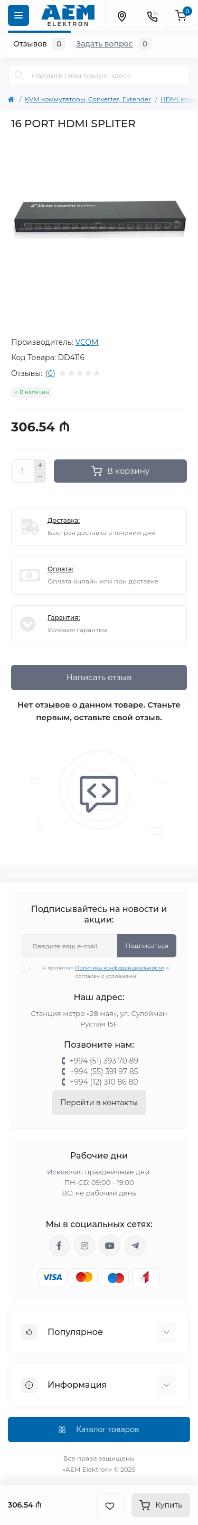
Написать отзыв (99, 677)
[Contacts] (152, 15)
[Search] (19, 75)
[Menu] (18, 15)
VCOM (86, 342)
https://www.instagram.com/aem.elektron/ (84, 1245)
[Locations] (121, 15)
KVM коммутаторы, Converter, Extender (88, 99)
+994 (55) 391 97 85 (104, 1071)
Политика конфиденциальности (119, 967)
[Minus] (40, 477)
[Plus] (40, 465)
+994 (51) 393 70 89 (104, 1061)
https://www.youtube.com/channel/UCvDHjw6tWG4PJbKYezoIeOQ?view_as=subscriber (110, 1245)
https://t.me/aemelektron (135, 1245)
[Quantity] (22, 471)
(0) (50, 373)
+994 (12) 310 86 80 (104, 1082)
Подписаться (146, 945)
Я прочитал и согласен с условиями (102, 972)
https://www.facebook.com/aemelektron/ (59, 1245)
